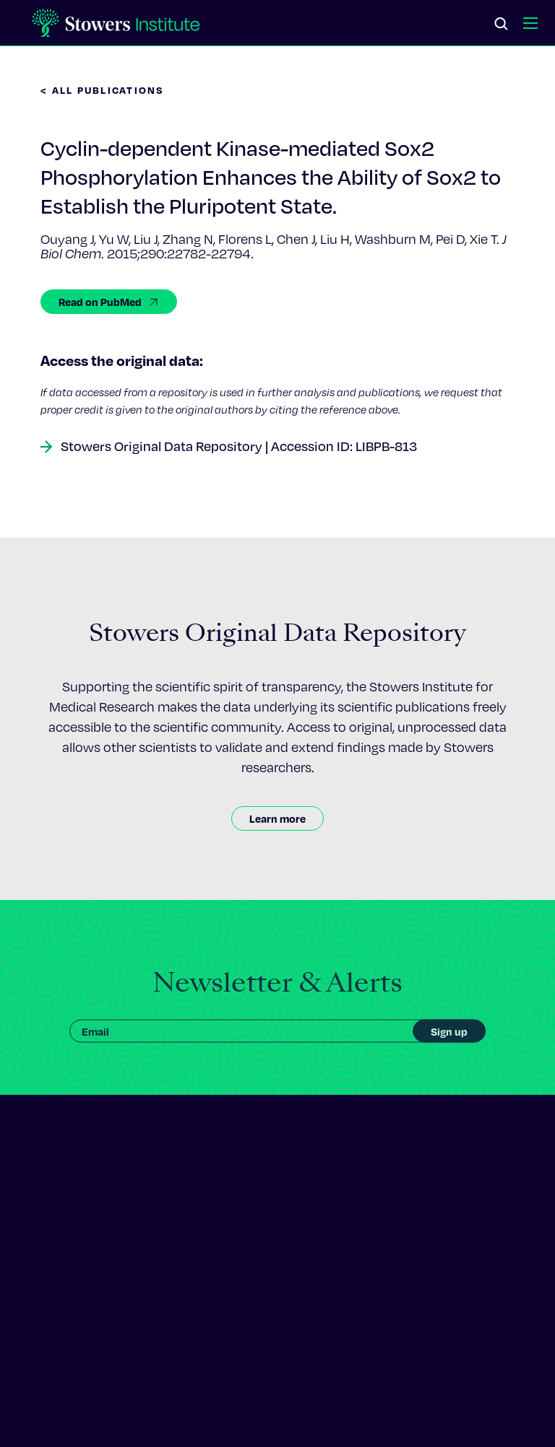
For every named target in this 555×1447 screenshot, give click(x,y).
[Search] (502, 25)
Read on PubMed (109, 301)
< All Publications (102, 90)
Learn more (277, 818)
